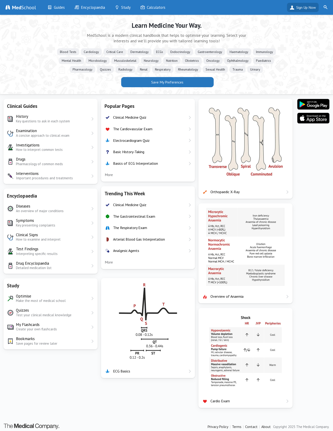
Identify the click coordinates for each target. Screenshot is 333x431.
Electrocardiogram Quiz (131, 140)
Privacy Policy (217, 426)
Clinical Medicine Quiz (129, 117)
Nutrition (172, 61)
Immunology (264, 52)
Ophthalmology (238, 61)
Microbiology (98, 61)
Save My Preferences (167, 82)
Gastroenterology (210, 52)
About (266, 426)
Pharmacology (82, 69)
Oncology (213, 61)
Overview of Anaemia (227, 296)
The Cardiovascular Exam (132, 129)
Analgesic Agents (126, 250)
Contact (251, 426)
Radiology (125, 69)
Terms (236, 426)
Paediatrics (263, 61)
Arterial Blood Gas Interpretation (139, 239)
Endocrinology (180, 52)
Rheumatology (188, 69)
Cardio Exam (220, 401)
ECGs (159, 52)
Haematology (239, 52)
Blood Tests (68, 52)
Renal (144, 69)
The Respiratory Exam (130, 227)
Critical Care (114, 52)
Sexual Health (215, 69)
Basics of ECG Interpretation (135, 163)
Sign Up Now (306, 7)
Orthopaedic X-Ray (225, 191)
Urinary (255, 69)
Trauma (237, 69)
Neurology (151, 61)
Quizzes (105, 69)
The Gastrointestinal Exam (134, 216)
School (24, 7)
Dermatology (139, 52)
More (109, 174)
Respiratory (163, 69)
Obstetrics (192, 61)
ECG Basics (121, 371)
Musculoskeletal (125, 61)
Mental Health (71, 61)
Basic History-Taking (128, 151)
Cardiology (91, 52)
